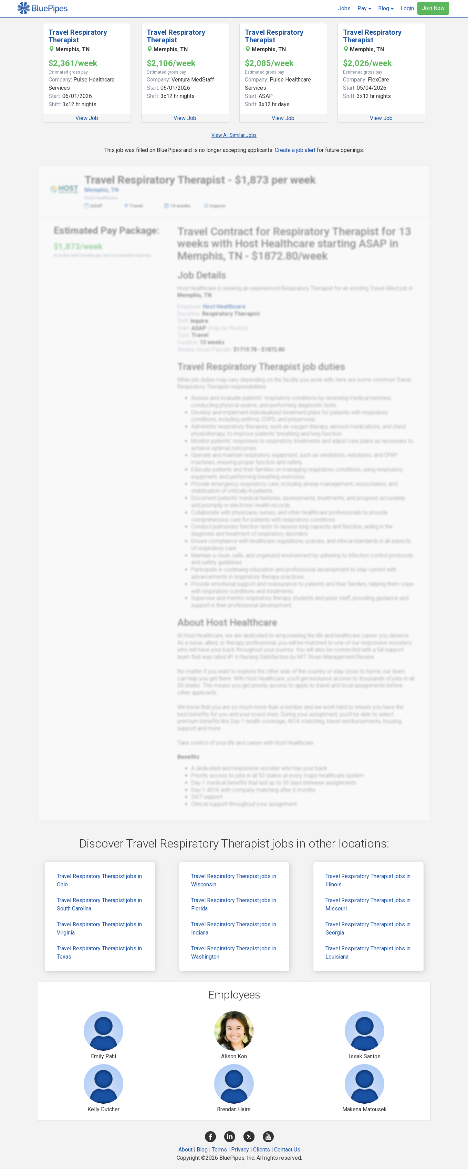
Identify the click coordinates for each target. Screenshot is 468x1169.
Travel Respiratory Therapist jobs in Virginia (99, 928)
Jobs (344, 8)
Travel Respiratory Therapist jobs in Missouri (367, 904)
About (185, 1149)
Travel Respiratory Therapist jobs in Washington (233, 952)
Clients (261, 1149)
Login (407, 8)
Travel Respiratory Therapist (78, 36)
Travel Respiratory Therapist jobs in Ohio (99, 880)
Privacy (240, 1149)
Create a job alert (295, 150)
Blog (202, 1149)
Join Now (433, 8)
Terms (219, 1149)
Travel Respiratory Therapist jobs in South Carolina (99, 904)
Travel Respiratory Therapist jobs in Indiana (233, 928)
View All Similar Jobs (234, 135)
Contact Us (287, 1149)
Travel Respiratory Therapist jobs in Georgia (367, 928)
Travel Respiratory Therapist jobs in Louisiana (367, 952)
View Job (86, 118)
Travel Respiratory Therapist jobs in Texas (99, 952)
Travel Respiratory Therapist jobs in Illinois (367, 880)
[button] (364, 8)
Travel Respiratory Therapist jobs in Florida (233, 904)
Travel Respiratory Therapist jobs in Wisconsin (233, 880)
